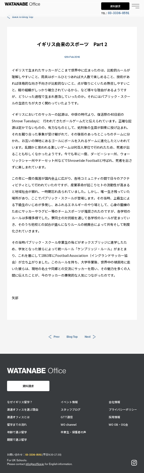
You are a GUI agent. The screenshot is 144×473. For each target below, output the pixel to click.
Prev (54, 337)
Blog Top (72, 336)
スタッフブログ (70, 409)
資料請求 (115, 6)
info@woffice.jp (35, 464)
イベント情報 (69, 402)
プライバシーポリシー (123, 409)
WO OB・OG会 (118, 424)
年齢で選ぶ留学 (17, 432)
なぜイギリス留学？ (19, 402)
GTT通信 (67, 417)
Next (90, 337)
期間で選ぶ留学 (17, 439)
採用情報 (114, 417)
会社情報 (114, 402)
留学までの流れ (17, 424)
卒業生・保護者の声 (73, 432)
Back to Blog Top (20, 17)
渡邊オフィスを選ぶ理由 (22, 409)
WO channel (68, 424)
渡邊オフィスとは (18, 417)
